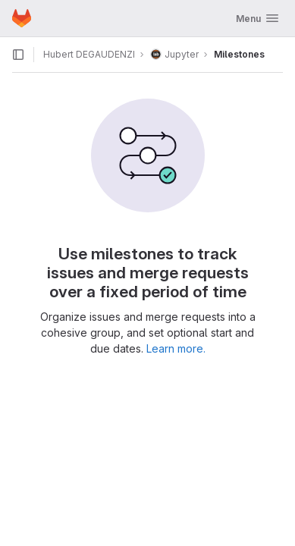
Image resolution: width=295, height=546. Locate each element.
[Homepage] (21, 18)
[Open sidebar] (18, 54)
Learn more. (176, 348)
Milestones (239, 54)
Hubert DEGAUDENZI (89, 54)
